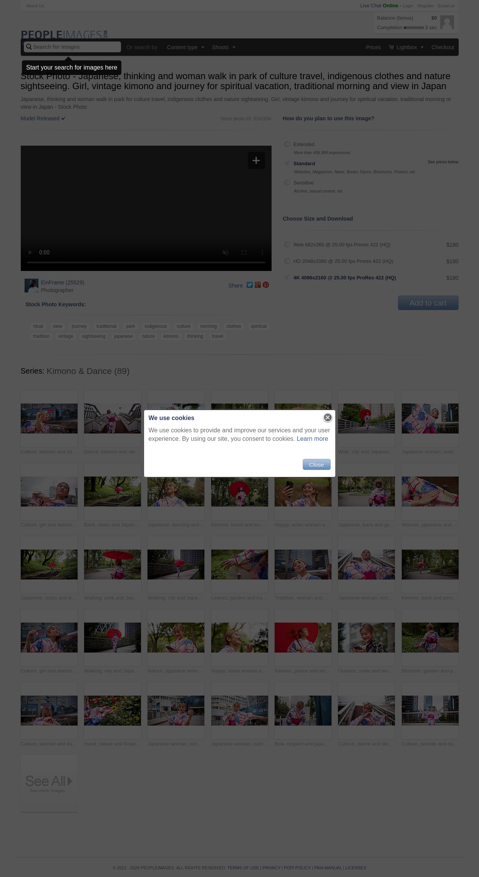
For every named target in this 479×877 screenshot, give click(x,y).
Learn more (312, 438)
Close (316, 464)
